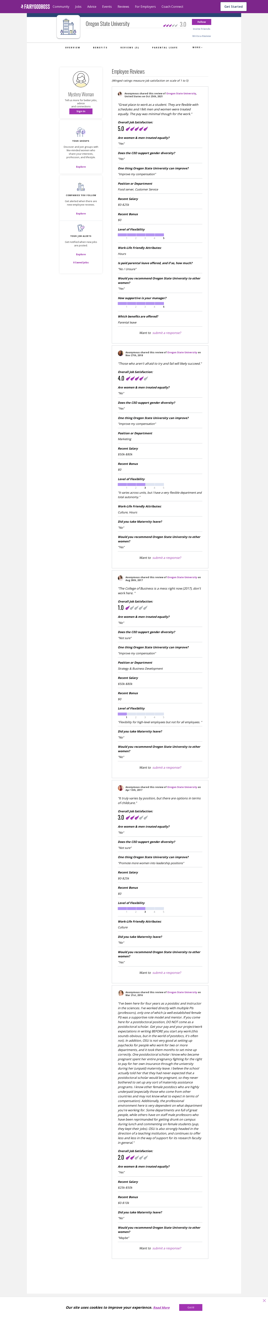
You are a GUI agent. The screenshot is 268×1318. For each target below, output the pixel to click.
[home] (35, 6)
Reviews (123, 6)
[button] (201, 22)
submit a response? (166, 333)
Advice (91, 6)
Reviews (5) (129, 47)
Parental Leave (165, 47)
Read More (161, 1307)
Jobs (78, 6)
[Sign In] (80, 111)
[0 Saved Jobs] (80, 262)
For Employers (145, 6)
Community (61, 6)
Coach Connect (172, 6)
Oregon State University (181, 93)
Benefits (100, 47)
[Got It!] (190, 1307)
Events (107, 6)
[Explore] (80, 167)
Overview (72, 47)
